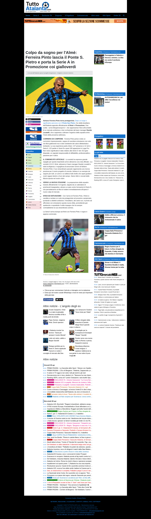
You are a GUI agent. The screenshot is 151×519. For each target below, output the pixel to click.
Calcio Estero (100, 211)
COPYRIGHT (96, 501)
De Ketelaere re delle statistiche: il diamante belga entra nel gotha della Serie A (75, 444)
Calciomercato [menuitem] (82, 15)
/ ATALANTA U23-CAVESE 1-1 (70, 416)
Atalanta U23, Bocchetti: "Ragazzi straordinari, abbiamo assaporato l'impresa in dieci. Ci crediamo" (81, 404)
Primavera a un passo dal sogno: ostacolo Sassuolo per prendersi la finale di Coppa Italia (78, 475)
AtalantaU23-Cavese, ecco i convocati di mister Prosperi (66, 454)
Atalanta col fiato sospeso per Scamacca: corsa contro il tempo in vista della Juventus (80, 396)
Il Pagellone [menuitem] (69, 15)
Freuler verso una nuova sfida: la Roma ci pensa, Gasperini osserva (83, 340)
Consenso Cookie (70, 498)
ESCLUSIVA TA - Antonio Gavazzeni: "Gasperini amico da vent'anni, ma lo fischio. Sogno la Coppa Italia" (87, 423)
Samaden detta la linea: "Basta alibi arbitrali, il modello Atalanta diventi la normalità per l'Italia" (82, 394)
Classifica (30, 151)
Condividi (48, 300)
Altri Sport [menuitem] (106, 15)
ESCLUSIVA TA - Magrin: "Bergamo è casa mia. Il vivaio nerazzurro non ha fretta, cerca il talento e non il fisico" (89, 425)
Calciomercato (100, 243)
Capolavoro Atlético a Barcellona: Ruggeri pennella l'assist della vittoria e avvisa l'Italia (77, 409)
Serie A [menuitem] (36, 15)
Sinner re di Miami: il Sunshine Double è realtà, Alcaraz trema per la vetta (114, 265)
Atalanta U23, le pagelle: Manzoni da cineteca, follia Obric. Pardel (77, 382)
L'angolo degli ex (53, 282)
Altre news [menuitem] (95, 15)
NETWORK (54, 501)
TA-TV (97, 227)
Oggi (96, 156)
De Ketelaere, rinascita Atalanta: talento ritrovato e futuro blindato (70, 459)
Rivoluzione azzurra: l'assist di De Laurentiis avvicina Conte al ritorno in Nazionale (76, 466)
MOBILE (85, 501)
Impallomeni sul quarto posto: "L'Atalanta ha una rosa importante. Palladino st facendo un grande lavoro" (83, 463)
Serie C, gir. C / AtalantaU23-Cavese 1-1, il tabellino (65, 414)
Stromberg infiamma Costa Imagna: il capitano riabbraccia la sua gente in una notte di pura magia (80, 351)
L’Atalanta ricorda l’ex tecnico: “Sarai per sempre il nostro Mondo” (57, 333)
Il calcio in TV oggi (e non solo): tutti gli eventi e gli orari (66, 373)
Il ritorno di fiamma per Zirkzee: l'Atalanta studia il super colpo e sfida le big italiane (81, 480)
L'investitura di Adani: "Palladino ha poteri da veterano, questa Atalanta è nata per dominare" (79, 447)
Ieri (100, 156)
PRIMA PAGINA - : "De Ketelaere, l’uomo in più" (71, 490)
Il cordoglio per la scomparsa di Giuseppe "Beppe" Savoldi (83, 333)
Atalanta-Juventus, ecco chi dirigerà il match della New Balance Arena (71, 449)
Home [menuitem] (28, 15)
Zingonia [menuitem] (58, 15)
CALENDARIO (71, 501)
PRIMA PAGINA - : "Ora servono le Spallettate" (67, 485)
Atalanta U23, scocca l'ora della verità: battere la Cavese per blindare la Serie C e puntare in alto (81, 468)
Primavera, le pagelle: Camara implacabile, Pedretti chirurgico (72, 385)
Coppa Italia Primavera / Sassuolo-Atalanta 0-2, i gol (67, 387)
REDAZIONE (62, 501)
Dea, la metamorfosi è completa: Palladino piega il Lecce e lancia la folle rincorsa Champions (79, 471)
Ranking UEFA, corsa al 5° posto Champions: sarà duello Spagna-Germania (74, 377)
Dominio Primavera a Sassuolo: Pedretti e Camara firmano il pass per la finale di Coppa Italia (79, 430)
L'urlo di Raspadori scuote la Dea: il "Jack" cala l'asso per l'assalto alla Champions (76, 482)
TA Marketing (100, 94)
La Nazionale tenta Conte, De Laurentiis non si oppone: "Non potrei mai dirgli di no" (76, 473)
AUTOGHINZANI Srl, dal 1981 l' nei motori (114, 100)
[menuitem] (123, 15)
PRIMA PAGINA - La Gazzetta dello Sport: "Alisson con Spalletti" (69, 368)
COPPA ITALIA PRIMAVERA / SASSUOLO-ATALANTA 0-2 (80, 435)
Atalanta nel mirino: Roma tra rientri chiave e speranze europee (69, 461)
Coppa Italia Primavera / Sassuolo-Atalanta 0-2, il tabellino (67, 433)
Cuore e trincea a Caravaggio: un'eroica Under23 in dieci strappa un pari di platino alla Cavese (80, 389)
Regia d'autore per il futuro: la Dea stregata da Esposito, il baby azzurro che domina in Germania (86, 411)
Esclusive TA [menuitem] (47, 15)
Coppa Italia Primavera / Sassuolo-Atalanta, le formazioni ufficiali (72, 440)
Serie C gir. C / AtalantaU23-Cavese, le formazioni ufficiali (70, 428)
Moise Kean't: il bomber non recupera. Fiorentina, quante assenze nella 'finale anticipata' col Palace (109, 280)
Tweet (59, 300)
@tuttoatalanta (74, 283)
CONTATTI (79, 501)
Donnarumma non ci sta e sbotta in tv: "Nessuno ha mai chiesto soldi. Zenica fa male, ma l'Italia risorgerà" (84, 375)
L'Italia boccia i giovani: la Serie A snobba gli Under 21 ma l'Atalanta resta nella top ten (77, 421)
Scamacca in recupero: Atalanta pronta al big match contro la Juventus (72, 456)
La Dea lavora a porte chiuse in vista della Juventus (68, 452)
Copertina (98, 52)
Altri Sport (98, 259)
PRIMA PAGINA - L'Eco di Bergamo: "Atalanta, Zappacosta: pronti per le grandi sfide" (77, 370)
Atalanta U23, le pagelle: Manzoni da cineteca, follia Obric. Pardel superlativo (115, 158)
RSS (90, 501)
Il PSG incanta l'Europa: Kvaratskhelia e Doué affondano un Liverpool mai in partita (76, 406)
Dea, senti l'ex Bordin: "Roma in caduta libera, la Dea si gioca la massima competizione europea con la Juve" (85, 437)
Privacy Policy (81, 498)
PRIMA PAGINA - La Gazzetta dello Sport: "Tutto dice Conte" (68, 487)
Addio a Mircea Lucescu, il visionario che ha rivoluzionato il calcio (115, 217)
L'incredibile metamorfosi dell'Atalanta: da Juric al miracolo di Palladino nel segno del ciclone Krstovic (82, 392)
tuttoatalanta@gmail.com (96, 511)
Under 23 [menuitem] (117, 15)
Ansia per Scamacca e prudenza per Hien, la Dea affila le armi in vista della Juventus (79, 478)
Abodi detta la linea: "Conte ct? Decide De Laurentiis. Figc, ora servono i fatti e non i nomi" (78, 442)
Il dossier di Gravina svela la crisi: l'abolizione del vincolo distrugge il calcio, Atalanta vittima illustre (81, 418)
